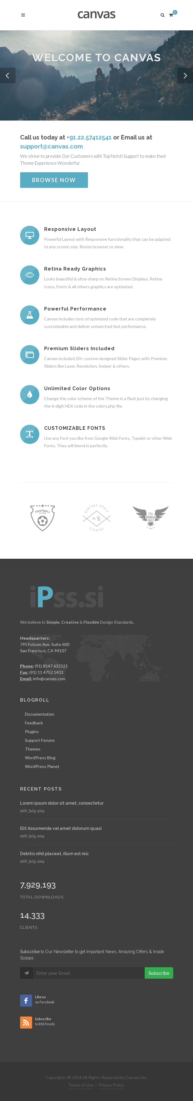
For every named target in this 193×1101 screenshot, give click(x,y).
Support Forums (40, 740)
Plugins (32, 731)
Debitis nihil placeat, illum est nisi (54, 853)
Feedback (34, 722)
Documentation (39, 714)
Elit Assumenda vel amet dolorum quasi (61, 828)
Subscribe (159, 973)
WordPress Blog (40, 757)
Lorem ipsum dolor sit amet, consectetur (62, 803)
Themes (33, 748)
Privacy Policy (111, 1084)
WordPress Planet (42, 766)
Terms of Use (80, 1084)
